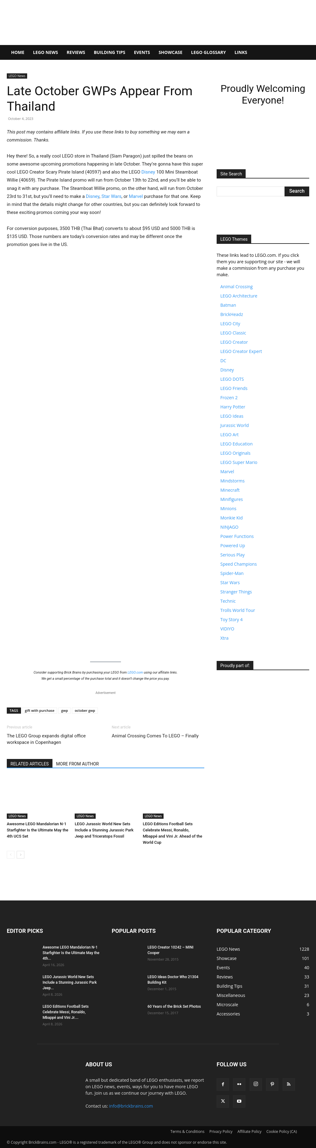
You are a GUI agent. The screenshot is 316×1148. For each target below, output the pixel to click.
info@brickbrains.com (131, 1106)
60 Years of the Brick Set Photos (174, 1006)
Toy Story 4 (231, 619)
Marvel (136, 196)
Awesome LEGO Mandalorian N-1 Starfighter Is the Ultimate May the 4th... (71, 953)
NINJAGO (229, 527)
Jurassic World (234, 425)
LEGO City (230, 323)
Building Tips (109, 52)
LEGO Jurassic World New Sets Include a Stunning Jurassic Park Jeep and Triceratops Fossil (104, 830)
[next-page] (20, 855)
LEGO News (45, 52)
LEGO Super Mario (238, 462)
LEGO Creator (234, 342)
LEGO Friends (233, 388)
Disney (148, 172)
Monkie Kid (231, 518)
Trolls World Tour (237, 610)
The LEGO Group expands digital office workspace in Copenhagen (46, 739)
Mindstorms (232, 481)
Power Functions (237, 536)
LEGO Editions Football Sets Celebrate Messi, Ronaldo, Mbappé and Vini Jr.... (66, 1012)
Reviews (76, 52)
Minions (228, 508)
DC (223, 360)
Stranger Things (236, 592)
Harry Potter (232, 407)
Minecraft (229, 490)
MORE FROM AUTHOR (77, 763)
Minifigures (231, 499)
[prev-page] (11, 855)
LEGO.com (135, 672)
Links (241, 52)
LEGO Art (229, 434)
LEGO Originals (235, 453)
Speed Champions (238, 564)
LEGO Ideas (231, 416)
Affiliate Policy (249, 1131)
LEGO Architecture (238, 296)
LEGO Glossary (208, 52)
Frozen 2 (229, 397)
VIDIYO (227, 629)
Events (142, 52)
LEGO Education (236, 444)
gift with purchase (40, 710)
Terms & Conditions (187, 1131)
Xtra (224, 638)
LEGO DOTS (232, 379)
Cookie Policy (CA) (281, 1131)
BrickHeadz (231, 314)
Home (17, 52)
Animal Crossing (236, 286)
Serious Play (232, 555)
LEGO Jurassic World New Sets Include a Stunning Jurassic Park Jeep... (70, 982)
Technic (228, 601)
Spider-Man (231, 573)
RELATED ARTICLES (29, 763)
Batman (228, 305)
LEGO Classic (233, 333)
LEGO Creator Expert (241, 351)
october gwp (85, 710)
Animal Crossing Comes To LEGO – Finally (155, 736)
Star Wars (112, 196)
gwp (64, 710)
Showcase (170, 52)
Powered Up (232, 545)
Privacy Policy (220, 1131)
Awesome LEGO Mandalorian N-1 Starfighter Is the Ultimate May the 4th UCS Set (37, 830)
